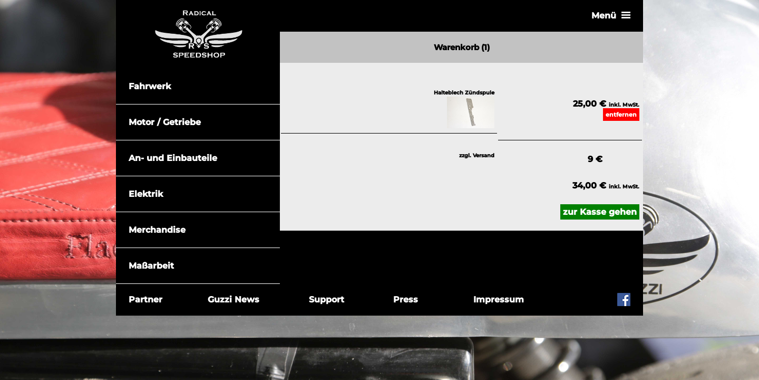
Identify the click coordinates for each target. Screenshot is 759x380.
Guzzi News (233, 299)
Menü (617, 16)
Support (326, 299)
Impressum (498, 299)
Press (405, 299)
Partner (145, 299)
